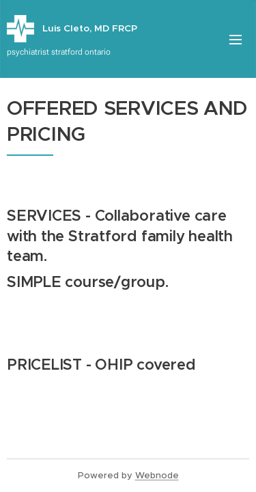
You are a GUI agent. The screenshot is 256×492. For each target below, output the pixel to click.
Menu (235, 39)
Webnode (157, 475)
